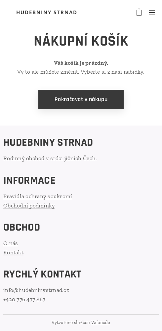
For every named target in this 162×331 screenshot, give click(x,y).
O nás (10, 243)
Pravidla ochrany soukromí (37, 196)
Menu (152, 12)
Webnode (100, 322)
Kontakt (13, 252)
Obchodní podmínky (29, 205)
